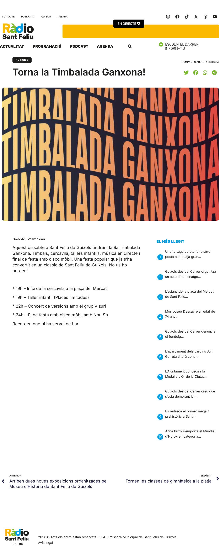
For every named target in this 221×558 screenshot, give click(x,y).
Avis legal (45, 543)
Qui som (46, 16)
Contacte (8, 16)
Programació (47, 46)
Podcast (79, 46)
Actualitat (12, 46)
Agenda (63, 16)
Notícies (22, 59)
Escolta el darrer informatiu (190, 46)
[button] (130, 46)
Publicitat (28, 16)
